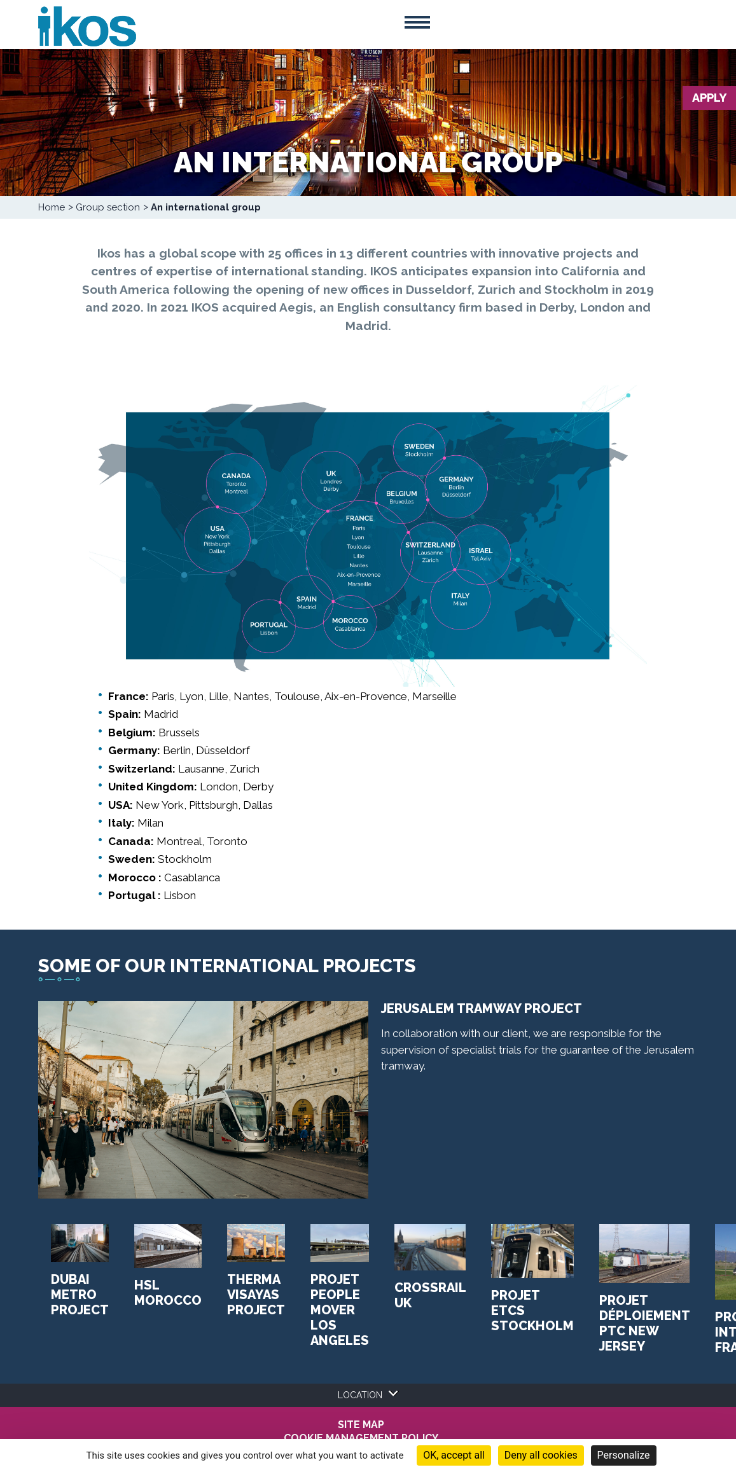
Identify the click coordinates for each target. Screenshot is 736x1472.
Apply (709, 97)
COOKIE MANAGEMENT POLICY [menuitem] (361, 1438)
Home (51, 207)
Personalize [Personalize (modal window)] (623, 1455)
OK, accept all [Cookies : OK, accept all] (454, 1455)
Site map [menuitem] (361, 1425)
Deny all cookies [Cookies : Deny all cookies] (541, 1455)
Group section (108, 207)
